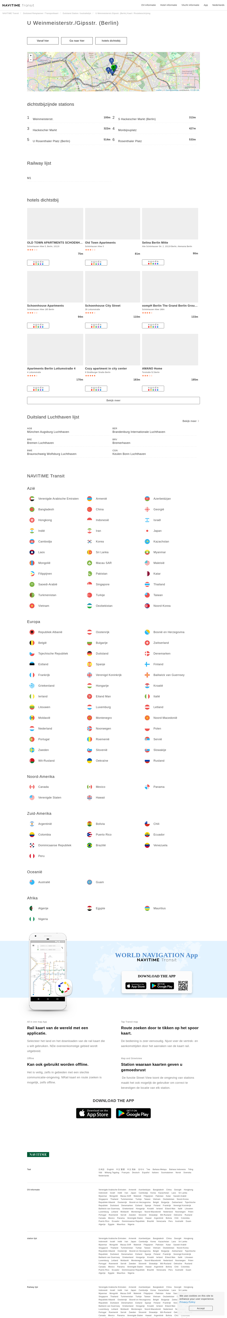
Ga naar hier (77, 40)
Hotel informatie (168, 5)
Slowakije (153, 1215)
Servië (123, 1215)
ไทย (148, 1169)
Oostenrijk (122, 1202)
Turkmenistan (127, 1199)
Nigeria (131, 1224)
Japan (133, 1193)
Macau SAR (125, 1196)
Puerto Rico (104, 1221)
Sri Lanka (182, 1193)
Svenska (187, 1172)
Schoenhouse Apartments (45, 305)
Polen (190, 1212)
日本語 (102, 1169)
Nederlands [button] (218, 5)
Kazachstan (163, 1193)
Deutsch (136, 1172)
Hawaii (149, 1218)
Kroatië (150, 1209)
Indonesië (103, 1193)
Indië (120, 1193)
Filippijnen (148, 1196)
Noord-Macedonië (153, 1212)
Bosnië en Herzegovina (140, 1202)
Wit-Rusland (165, 1215)
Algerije (102, 1224)
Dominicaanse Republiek (133, 1221)
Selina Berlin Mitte (155, 242)
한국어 (141, 1169)
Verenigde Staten (135, 1218)
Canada (102, 1218)
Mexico (111, 1218)
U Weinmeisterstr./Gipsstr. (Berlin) (73, 23)
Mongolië (114, 1196)
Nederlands (104, 1176)
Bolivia (169, 1218)
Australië (179, 1221)
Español (145, 1172)
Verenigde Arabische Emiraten (112, 1190)
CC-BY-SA (194, 90)
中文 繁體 (120, 1169)
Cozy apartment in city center (106, 368)
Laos (174, 1193)
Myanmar (103, 1196)
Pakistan (159, 1196)
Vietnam (156, 1199)
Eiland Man (170, 1209)
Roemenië (113, 1215)
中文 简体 (131, 1169)
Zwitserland (177, 1202)
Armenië (132, 1190)
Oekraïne (178, 1215)
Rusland (188, 1215)
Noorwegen (180, 1212)
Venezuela (161, 1221)
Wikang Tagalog (112, 1172)
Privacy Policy (187, 1302)
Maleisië (137, 1196)
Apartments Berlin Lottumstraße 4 (51, 368)
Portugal (102, 1215)
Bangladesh (158, 1190)
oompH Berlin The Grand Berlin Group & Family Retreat (181, 305)
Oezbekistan (168, 1199)
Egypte (111, 1224)
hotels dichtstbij (111, 40)
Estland (138, 1205)
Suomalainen (167, 1172)
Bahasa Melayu (160, 1169)
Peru (171, 1221)
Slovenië (142, 1215)
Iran (126, 1193)
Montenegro (136, 1212)
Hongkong (188, 1190)
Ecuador (115, 1221)
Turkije (139, 1199)
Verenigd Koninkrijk (182, 1205)
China (169, 1190)
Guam (188, 1221)
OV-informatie (148, 5)
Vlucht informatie (190, 5)
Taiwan (147, 1199)
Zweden (132, 1215)
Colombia (185, 1218)
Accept (201, 1308)
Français (126, 1172)
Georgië (177, 1190)
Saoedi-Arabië (179, 1196)
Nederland (168, 1212)
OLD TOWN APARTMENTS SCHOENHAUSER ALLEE (64, 242)
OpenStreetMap (172, 90)
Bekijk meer (113, 400)
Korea (153, 1193)
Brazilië (150, 1221)
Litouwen (189, 1209)
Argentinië (158, 1218)
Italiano (155, 1172)
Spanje (148, 1205)
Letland (114, 1212)
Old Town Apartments (100, 242)
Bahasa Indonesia (177, 1169)
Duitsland (114, 1205)
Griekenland (127, 1209)
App (206, 5)
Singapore (103, 1199)
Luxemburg (104, 1212)
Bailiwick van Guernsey (109, 1209)
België (156, 1202)
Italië (180, 1209)
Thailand (114, 1199)
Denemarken (127, 1205)
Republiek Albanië (107, 1202)
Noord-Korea (183, 1199)
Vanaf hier (43, 40)
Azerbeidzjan (144, 1190)
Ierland (159, 1209)
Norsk (178, 1172)
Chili (176, 1218)
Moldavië (125, 1212)
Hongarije (140, 1209)
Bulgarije (165, 1202)
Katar (168, 1196)
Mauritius (121, 1224)
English (110, 1169)
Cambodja (143, 1193)
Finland (157, 1205)
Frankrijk (167, 1205)
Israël (112, 1193)
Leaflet (159, 90)
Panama (121, 1218)
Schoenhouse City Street (103, 305)
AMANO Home (152, 368)
